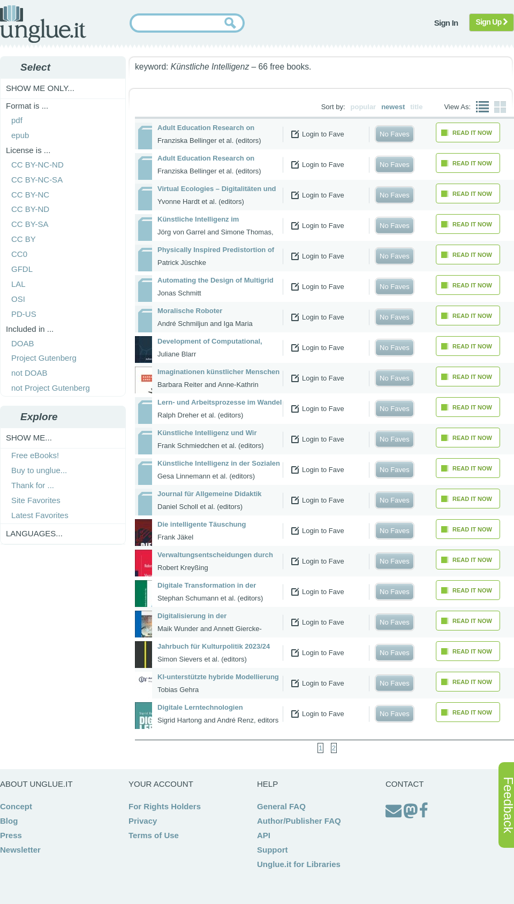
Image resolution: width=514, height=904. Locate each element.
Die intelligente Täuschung (201, 524)
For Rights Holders (164, 806)
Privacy (142, 820)
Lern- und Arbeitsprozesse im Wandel (219, 402)
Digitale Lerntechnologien (200, 707)
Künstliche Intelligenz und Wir (207, 433)
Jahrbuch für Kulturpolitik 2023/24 (213, 646)
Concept (16, 806)
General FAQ (281, 806)
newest (393, 107)
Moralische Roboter (189, 311)
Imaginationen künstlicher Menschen (218, 372)
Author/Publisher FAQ (299, 820)
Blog (9, 820)
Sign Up (492, 22)
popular (363, 107)
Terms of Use (153, 835)
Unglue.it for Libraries (299, 864)
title (416, 107)
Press (11, 835)
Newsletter (20, 849)
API (263, 835)
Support (272, 849)
